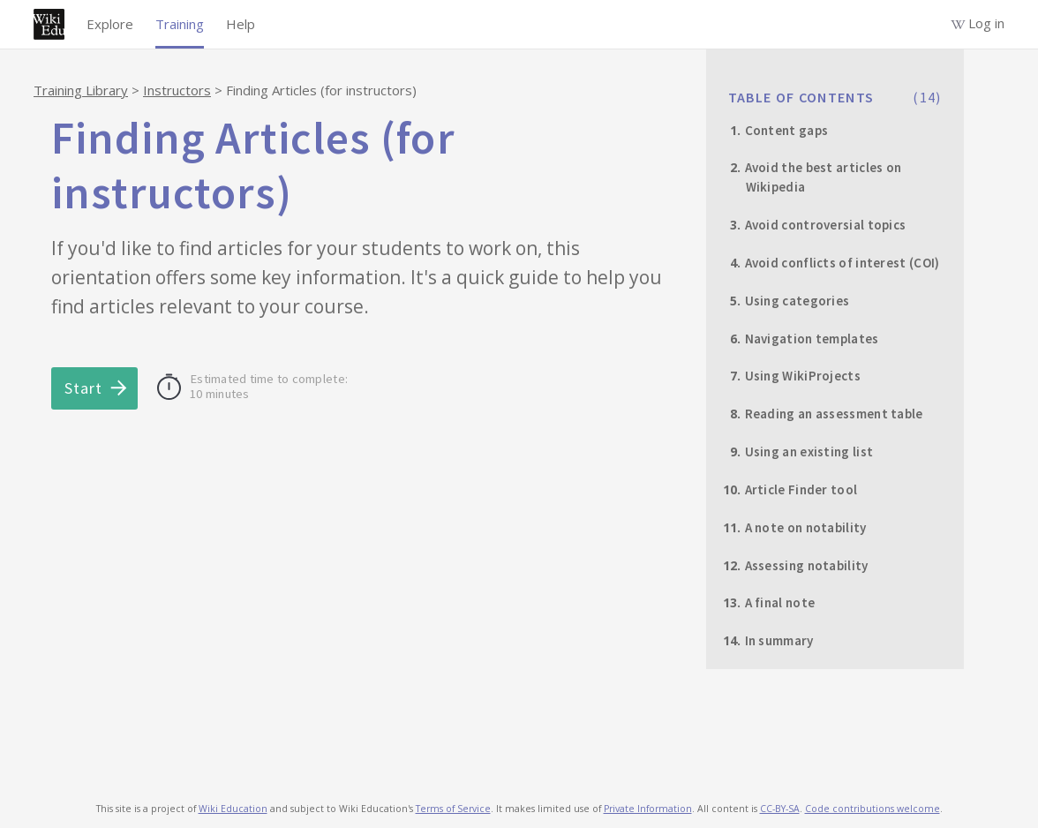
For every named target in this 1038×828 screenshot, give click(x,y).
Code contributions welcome (872, 808)
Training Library (81, 90)
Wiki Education (233, 808)
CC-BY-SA (780, 808)
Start (83, 388)
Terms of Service (453, 808)
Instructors (177, 90)
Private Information (648, 808)
